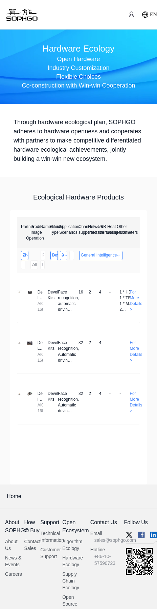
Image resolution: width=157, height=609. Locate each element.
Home (14, 496)
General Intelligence (101, 255)
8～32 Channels (64, 255)
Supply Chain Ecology (70, 580)
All (34, 264)
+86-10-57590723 (104, 560)
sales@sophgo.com (115, 540)
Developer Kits (54, 255)
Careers (13, 574)
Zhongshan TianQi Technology (25, 255)
